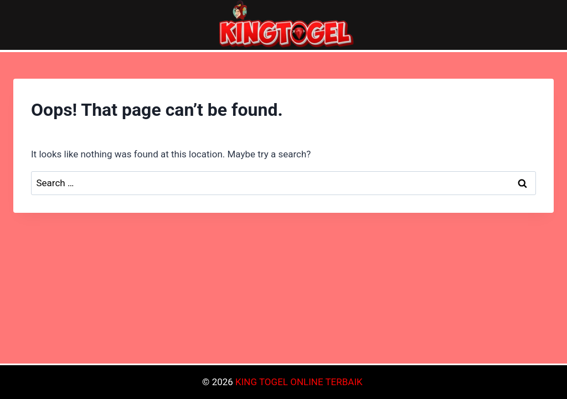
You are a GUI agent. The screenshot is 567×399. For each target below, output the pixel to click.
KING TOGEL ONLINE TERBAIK (299, 381)
